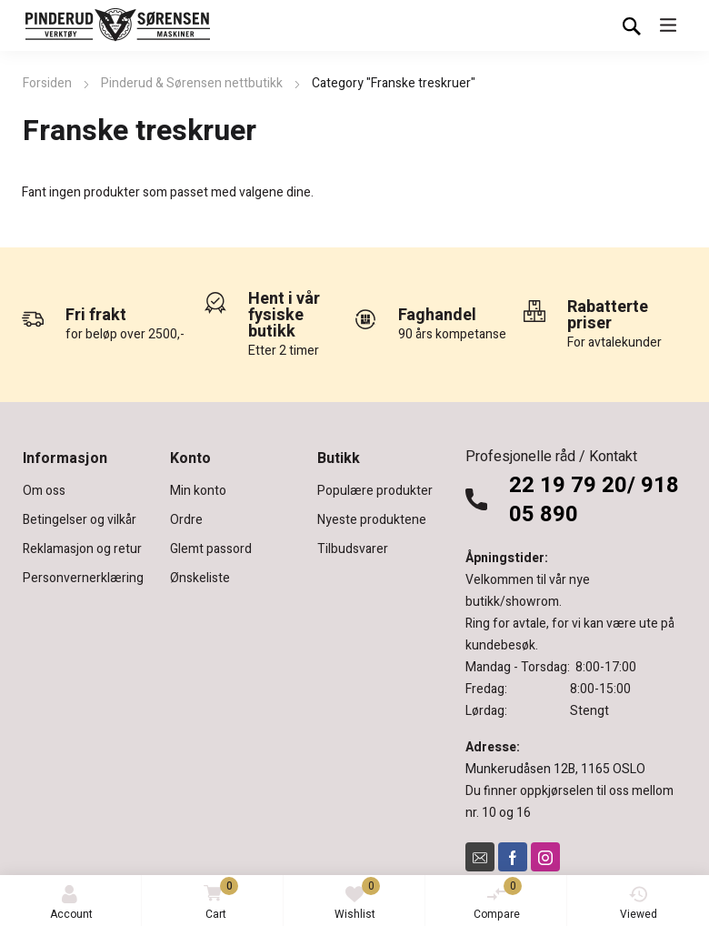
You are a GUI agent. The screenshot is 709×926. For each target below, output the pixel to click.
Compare (498, 899)
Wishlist (358, 899)
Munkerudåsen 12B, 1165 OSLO (555, 769)
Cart (218, 900)
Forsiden (47, 83)
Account (71, 903)
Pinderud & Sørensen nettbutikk (192, 83)
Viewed (638, 903)
